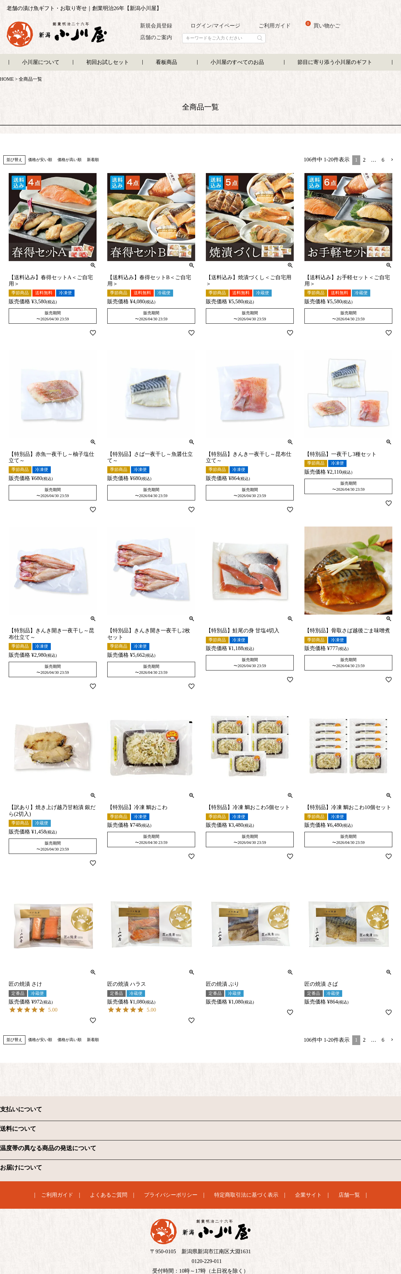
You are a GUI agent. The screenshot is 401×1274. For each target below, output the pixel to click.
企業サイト (308, 1195)
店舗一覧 (349, 1195)
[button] (392, 160)
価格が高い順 (69, 159)
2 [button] (364, 160)
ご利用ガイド (275, 25)
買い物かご (322, 24)
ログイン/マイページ (215, 25)
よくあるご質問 (108, 1195)
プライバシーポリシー (170, 1195)
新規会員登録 (156, 25)
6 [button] (383, 160)
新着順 (93, 159)
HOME (7, 79)
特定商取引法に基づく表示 (246, 1195)
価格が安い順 (40, 159)
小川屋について (40, 62)
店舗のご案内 (156, 37)
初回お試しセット (107, 62)
